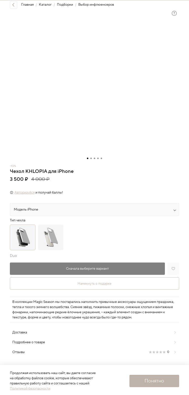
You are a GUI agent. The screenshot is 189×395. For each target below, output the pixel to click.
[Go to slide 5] (101, 158)
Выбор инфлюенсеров (96, 4)
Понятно (154, 381)
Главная (27, 4)
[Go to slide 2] (91, 158)
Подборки (65, 4)
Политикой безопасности (30, 388)
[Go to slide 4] (98, 158)
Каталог (45, 4)
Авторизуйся (25, 192)
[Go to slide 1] (87, 158)
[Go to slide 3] (94, 158)
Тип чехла (17, 220)
